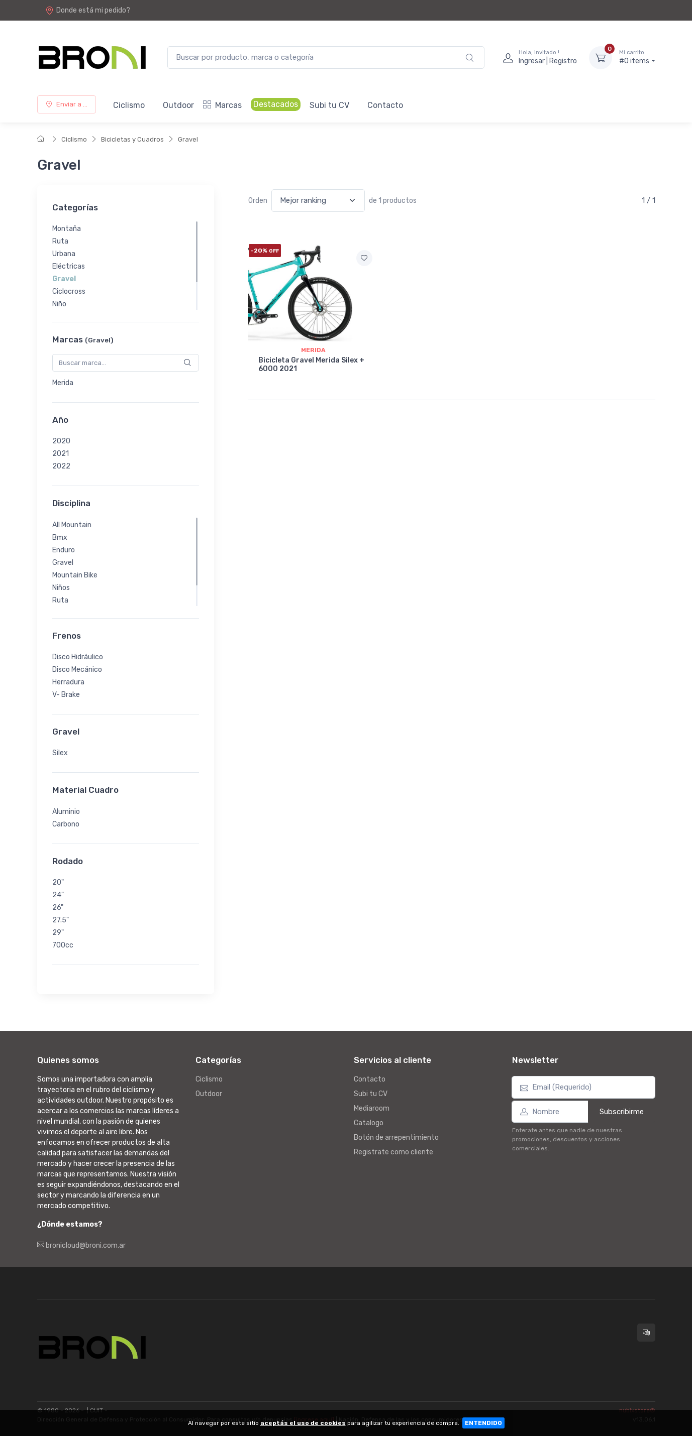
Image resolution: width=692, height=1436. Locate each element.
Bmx (59, 537)
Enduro (63, 550)
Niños (61, 587)
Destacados (275, 104)
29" (58, 932)
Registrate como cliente (393, 1152)
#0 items (637, 57)
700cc (62, 945)
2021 (60, 453)
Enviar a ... (66, 104)
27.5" (60, 920)
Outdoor (178, 105)
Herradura (68, 682)
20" (58, 882)
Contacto (385, 105)
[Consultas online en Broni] (646, 1333)
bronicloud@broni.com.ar (81, 1245)
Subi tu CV (329, 105)
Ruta (60, 241)
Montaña (66, 228)
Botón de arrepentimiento (396, 1137)
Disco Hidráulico (77, 657)
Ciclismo (129, 105)
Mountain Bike (74, 575)
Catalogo (368, 1123)
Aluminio (66, 811)
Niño (59, 304)
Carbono (65, 824)
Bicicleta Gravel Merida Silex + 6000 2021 (311, 364)
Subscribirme (622, 1111)
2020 (61, 441)
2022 (61, 466)
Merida (62, 383)
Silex (60, 753)
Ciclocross (68, 291)
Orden (257, 200)
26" (57, 907)
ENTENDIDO (483, 1422)
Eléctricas (68, 266)
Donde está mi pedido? (87, 10)
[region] (125, 265)
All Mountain (71, 525)
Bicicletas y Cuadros (132, 139)
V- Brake (66, 694)
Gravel (188, 139)
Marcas (222, 105)
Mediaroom (371, 1108)
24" (58, 895)
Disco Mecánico (77, 669)
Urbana (63, 254)
